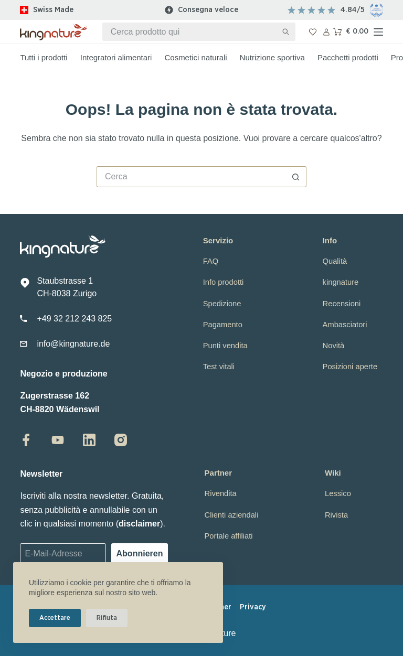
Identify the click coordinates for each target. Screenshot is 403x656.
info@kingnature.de (73, 343)
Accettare (54, 618)
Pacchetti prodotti (347, 57)
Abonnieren (139, 553)
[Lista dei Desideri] (313, 32)
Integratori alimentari (116, 57)
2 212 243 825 (85, 318)
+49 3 (47, 318)
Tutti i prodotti (43, 57)
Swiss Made (53, 10)
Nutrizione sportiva (272, 57)
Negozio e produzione (63, 373)
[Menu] (378, 32)
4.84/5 (353, 10)
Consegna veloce (208, 10)
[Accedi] (326, 32)
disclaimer (139, 523)
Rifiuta (107, 618)
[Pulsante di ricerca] (286, 32)
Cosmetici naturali (195, 57)
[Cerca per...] (189, 32)
